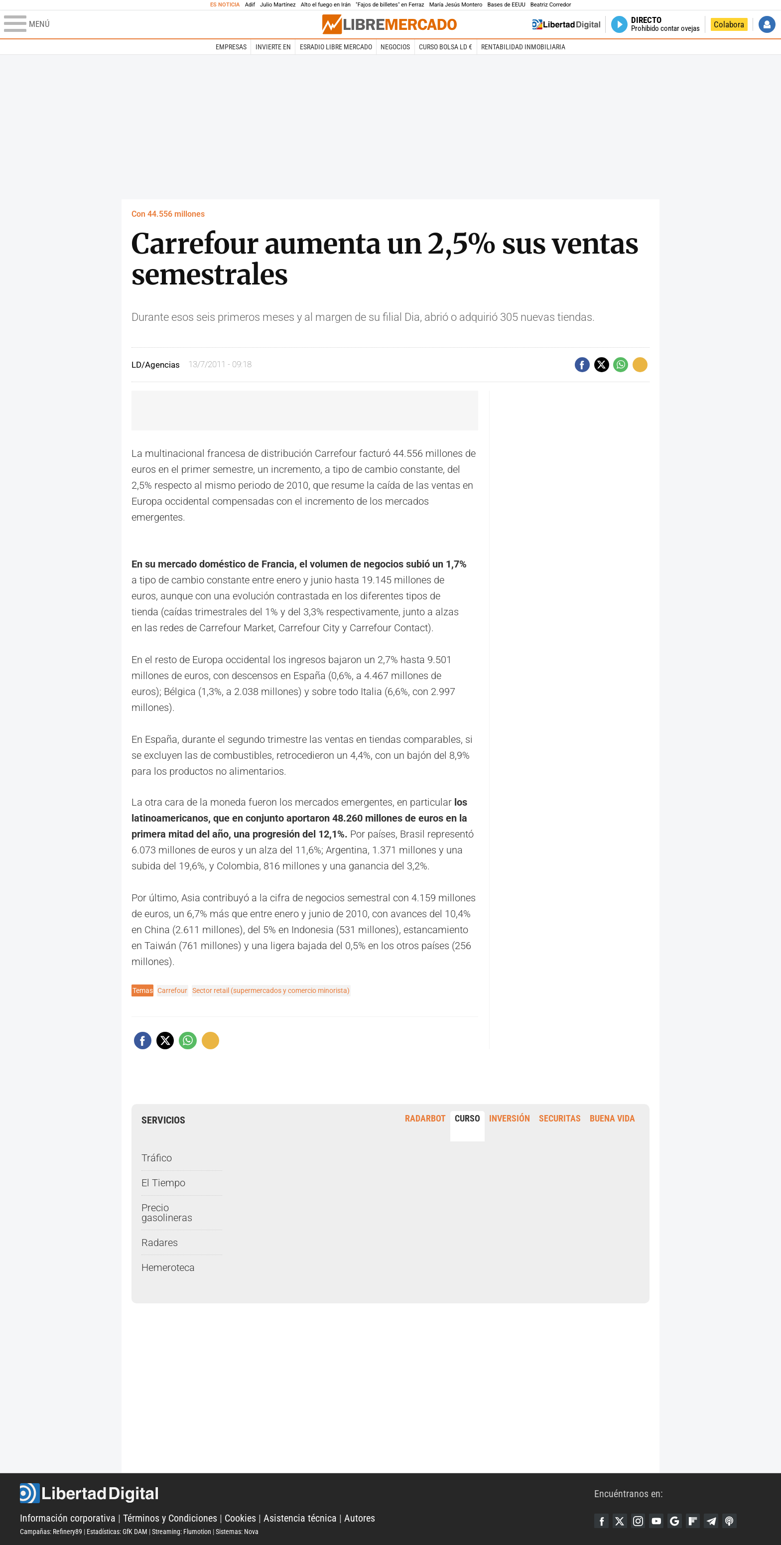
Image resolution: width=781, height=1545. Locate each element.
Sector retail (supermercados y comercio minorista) (271, 990)
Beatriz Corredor (550, 4)
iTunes (734, 1520)
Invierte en (273, 47)
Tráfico (156, 1158)
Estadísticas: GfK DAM (117, 1532)
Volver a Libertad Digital (566, 24)
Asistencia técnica (300, 1518)
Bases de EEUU (506, 4)
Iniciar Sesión (767, 24)
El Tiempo (163, 1183)
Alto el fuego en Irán (326, 4)
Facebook (601, 1520)
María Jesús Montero (456, 4)
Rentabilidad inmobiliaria (523, 47)
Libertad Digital (307, 1493)
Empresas (231, 47)
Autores (359, 1518)
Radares (159, 1243)
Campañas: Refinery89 (51, 1532)
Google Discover (677, 1520)
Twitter (620, 1520)
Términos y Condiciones (170, 1518)
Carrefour (172, 990)
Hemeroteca (168, 1267)
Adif (250, 4)
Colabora (729, 24)
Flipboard (696, 1520)
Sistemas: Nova (237, 1532)
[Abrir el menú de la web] (162, 24)
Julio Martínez (278, 4)
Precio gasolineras (166, 1213)
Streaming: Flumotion (181, 1532)
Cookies (240, 1518)
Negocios (395, 47)
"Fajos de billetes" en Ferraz (390, 4)
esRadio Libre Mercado (336, 47)
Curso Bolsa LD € (445, 47)
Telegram (715, 1520)
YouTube (658, 1520)
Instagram (639, 1520)
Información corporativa (68, 1518)
